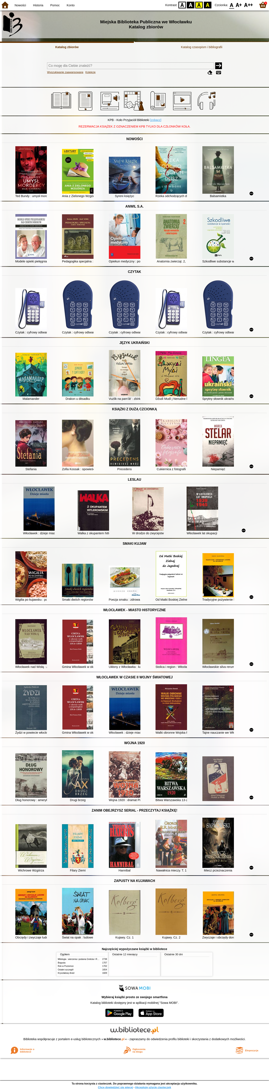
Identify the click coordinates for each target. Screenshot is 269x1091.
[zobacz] (155, 120)
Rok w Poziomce (66, 966)
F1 (239, 5)
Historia (38, 5)
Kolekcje (90, 72)
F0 (231, 5)
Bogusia (61, 963)
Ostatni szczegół (65, 970)
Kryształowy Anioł (66, 973)
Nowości (20, 5)
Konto (71, 5)
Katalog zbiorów (67, 47)
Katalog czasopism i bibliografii (201, 47)
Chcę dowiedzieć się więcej (115, 1087)
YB (199, 5)
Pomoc (55, 5)
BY (207, 5)
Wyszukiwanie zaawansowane (65, 72)
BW (190, 5)
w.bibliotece (114, 1039)
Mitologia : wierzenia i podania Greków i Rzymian (81, 959)
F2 (249, 5)
